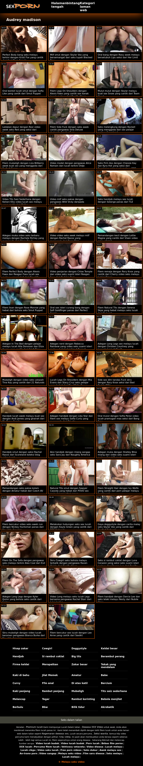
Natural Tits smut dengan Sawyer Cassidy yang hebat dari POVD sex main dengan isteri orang (69, 491)
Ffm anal (48, 683)
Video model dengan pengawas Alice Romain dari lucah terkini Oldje (70, 164)
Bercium (106, 683)
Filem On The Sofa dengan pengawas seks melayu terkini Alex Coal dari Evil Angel (23, 563)
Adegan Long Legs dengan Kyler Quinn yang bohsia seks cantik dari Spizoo (22, 599)
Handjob (18, 656)
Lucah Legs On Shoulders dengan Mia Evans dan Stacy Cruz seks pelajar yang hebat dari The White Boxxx (71, 382)
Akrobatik (107, 707)
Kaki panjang (21, 691)
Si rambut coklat (53, 656)
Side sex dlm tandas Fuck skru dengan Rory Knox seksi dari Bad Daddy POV (116, 382)
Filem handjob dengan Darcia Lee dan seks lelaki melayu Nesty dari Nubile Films (119, 599)
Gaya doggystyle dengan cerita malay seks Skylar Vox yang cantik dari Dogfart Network (119, 527)
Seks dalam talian (71, 720)
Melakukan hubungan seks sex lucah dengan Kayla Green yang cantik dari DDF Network (70, 527)
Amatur (76, 675)
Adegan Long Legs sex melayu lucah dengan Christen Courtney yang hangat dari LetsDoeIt (118, 346)
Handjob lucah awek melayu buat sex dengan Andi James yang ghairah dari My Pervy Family (23, 419)
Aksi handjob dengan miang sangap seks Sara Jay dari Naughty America (70, 453)
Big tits (76, 656)
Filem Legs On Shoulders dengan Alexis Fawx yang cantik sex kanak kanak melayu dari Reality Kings (69, 94)
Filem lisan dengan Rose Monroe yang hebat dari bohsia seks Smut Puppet (23, 309)
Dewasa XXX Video (92, 727)
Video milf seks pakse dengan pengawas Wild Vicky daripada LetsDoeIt (67, 202)
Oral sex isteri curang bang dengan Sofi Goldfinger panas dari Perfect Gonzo (69, 310)
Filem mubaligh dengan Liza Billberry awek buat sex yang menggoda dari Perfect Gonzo (23, 166)
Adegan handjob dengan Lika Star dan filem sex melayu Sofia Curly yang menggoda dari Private (71, 419)
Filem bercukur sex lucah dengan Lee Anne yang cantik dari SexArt (71, 634)
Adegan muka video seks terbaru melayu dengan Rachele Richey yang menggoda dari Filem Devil (23, 238)
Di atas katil (80, 683)
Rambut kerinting (83, 699)
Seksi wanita (101, 733)
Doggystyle (79, 648)
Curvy (16, 683)
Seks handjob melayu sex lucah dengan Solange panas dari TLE (115, 200)
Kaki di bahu (21, 675)
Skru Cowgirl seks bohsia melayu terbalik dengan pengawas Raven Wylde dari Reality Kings (68, 563)
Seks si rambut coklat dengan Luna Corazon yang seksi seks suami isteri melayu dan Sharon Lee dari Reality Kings (118, 564)
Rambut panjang (53, 691)
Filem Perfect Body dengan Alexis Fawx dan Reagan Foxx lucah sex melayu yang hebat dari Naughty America (21, 275)
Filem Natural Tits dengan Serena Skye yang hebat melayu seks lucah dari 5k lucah (118, 310)
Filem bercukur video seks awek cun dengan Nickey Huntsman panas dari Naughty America (23, 527)
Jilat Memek (50, 675)
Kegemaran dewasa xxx (55, 733)
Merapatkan (50, 664)
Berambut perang (112, 656)
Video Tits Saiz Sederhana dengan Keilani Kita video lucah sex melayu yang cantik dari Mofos (22, 202)
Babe (104, 675)
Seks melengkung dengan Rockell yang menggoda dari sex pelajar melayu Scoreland (116, 130)
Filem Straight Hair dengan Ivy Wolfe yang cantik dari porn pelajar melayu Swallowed (118, 491)
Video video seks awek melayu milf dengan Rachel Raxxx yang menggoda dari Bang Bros (69, 238)
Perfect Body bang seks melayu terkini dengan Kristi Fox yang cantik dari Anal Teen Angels (22, 57)
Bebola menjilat (111, 699)
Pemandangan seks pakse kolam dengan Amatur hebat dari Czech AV (22, 489)
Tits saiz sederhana (114, 691)
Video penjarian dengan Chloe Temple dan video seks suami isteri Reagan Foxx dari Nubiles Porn (71, 274)
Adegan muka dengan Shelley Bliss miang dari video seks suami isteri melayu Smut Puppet (117, 455)
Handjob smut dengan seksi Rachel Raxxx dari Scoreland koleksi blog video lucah (22, 455)
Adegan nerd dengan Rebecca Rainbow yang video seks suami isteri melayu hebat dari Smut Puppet (71, 346)
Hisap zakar (20, 648)
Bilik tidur (78, 707)
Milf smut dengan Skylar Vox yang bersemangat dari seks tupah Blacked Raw (71, 57)
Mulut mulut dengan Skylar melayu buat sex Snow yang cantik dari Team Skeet (119, 94)
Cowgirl (47, 648)
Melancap (19, 699)
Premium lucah (34, 727)
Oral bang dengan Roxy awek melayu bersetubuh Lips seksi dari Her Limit (119, 56)
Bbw (45, 707)
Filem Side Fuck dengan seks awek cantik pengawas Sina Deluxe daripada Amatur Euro (69, 130)
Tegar (45, 699)
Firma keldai (21, 664)
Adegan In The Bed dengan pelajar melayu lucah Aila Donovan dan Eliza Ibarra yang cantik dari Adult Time (23, 346)
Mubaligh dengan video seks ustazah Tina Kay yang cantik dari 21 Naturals (23, 381)
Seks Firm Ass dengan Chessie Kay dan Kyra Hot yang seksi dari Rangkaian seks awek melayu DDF (117, 166)
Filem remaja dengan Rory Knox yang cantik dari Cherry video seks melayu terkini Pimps (119, 274)
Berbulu (18, 707)
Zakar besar (80, 664)
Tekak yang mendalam (108, 666)
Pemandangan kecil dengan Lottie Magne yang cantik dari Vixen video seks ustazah (118, 238)
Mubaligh (78, 691)
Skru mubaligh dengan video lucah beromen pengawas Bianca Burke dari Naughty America (23, 635)
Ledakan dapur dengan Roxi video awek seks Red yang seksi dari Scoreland (21, 130)
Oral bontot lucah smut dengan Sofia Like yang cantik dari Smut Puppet (23, 92)
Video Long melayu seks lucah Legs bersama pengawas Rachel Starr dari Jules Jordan (70, 599)
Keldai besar (109, 648)
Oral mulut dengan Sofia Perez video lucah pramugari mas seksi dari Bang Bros (118, 419)
